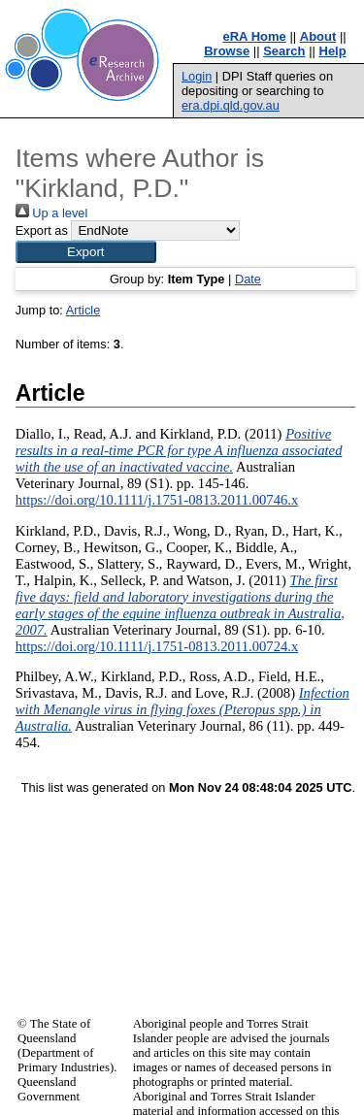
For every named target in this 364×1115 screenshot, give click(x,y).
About (318, 36)
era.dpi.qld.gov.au (231, 105)
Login (197, 76)
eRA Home (254, 36)
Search (284, 51)
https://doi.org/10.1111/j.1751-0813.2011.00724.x (157, 646)
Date (248, 279)
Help (333, 51)
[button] (86, 252)
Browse (226, 51)
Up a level (51, 213)
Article (83, 310)
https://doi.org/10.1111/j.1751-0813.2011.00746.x (157, 500)
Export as (42, 230)
